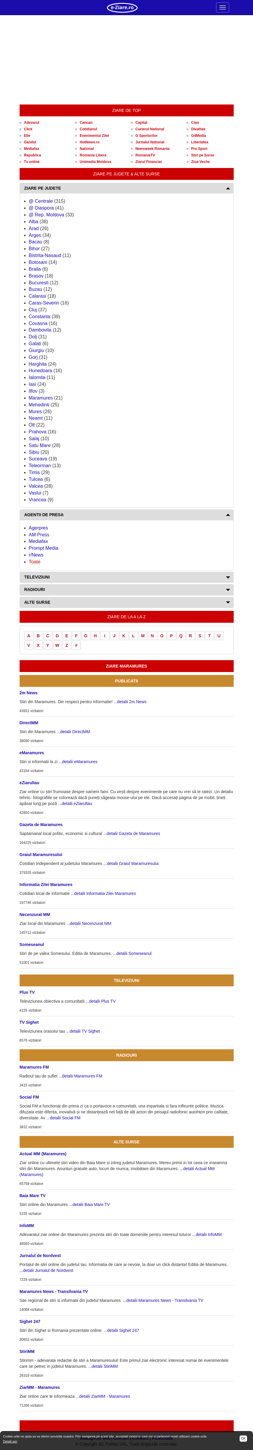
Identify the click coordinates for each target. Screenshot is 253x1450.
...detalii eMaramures (78, 761)
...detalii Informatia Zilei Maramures (103, 893)
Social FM (29, 1097)
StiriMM (27, 1351)
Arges (35, 235)
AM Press (39, 534)
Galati (35, 343)
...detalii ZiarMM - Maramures (103, 1396)
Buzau (35, 289)
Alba (33, 221)
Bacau (35, 241)
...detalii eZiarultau (75, 803)
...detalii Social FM (63, 1117)
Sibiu (34, 452)
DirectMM (29, 722)
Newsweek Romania (153, 149)
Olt (32, 424)
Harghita (38, 364)
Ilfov (33, 391)
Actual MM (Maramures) (43, 1153)
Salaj (34, 438)
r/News (36, 554)
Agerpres (38, 527)
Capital (141, 123)
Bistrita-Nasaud (45, 255)
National (87, 149)
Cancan (86, 123)
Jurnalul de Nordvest (40, 1255)
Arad (34, 228)
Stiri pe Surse (202, 155)
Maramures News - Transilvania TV (54, 1291)
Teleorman (40, 465)
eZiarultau (30, 782)
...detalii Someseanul (132, 953)
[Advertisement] (127, 60)
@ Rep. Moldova (46, 214)
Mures (35, 411)
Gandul (30, 142)
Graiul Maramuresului (41, 854)
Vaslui (35, 492)
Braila (35, 269)
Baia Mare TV (33, 1195)
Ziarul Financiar (149, 162)
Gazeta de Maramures (41, 824)
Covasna (38, 323)
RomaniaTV (145, 155)
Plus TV (27, 992)
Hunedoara (40, 370)
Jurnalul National (150, 142)
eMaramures (32, 752)
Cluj (33, 309)
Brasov (36, 275)
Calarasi (37, 296)
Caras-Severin (44, 302)
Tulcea (36, 479)
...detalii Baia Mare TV (89, 1204)
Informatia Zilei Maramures (46, 884)
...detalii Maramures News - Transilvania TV (163, 1300)
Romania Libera (93, 155)
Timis (34, 472)
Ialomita (37, 377)
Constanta (40, 316)
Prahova (38, 431)
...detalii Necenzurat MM (88, 923)
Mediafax (31, 149)
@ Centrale (41, 201)
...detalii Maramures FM (80, 1076)
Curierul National (150, 129)
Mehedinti (39, 404)
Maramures (41, 397)
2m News (29, 692)
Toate (34, 561)
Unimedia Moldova (95, 162)
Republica (32, 155)
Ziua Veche (200, 162)
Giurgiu (36, 350)
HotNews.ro (90, 142)
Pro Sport (199, 149)
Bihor (34, 248)
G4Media (198, 136)
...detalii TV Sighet (83, 1031)
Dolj (33, 336)
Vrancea (37, 499)
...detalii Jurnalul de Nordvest (46, 1270)
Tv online (32, 162)
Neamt (36, 418)
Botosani (38, 262)
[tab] (126, 188)
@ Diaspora (41, 207)
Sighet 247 (30, 1321)
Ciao (195, 123)
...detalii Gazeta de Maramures (131, 833)
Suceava (38, 458)
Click (28, 129)
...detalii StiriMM (103, 1366)
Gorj (33, 357)
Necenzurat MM (35, 914)
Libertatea (199, 142)
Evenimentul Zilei (94, 136)
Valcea (36, 486)
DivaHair (198, 129)
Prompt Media (44, 548)
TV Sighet (29, 1022)
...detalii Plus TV (101, 1001)
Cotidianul (88, 129)
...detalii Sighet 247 (121, 1330)
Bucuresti (39, 282)
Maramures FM (34, 1067)
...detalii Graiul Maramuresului (131, 863)
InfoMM (27, 1225)
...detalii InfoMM (207, 1234)
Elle (27, 136)
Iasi (32, 384)
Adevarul (31, 123)
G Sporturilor (147, 136)
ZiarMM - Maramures (40, 1387)
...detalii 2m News (130, 701)
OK (243, 1438)
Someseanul (32, 944)
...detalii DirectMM (73, 731)
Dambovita (40, 329)
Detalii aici (10, 1441)
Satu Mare (40, 445)
